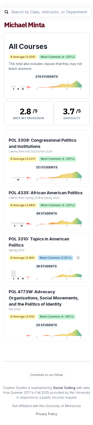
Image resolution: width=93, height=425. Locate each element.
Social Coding (64, 388)
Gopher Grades (15, 388)
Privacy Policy (46, 414)
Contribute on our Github (46, 375)
